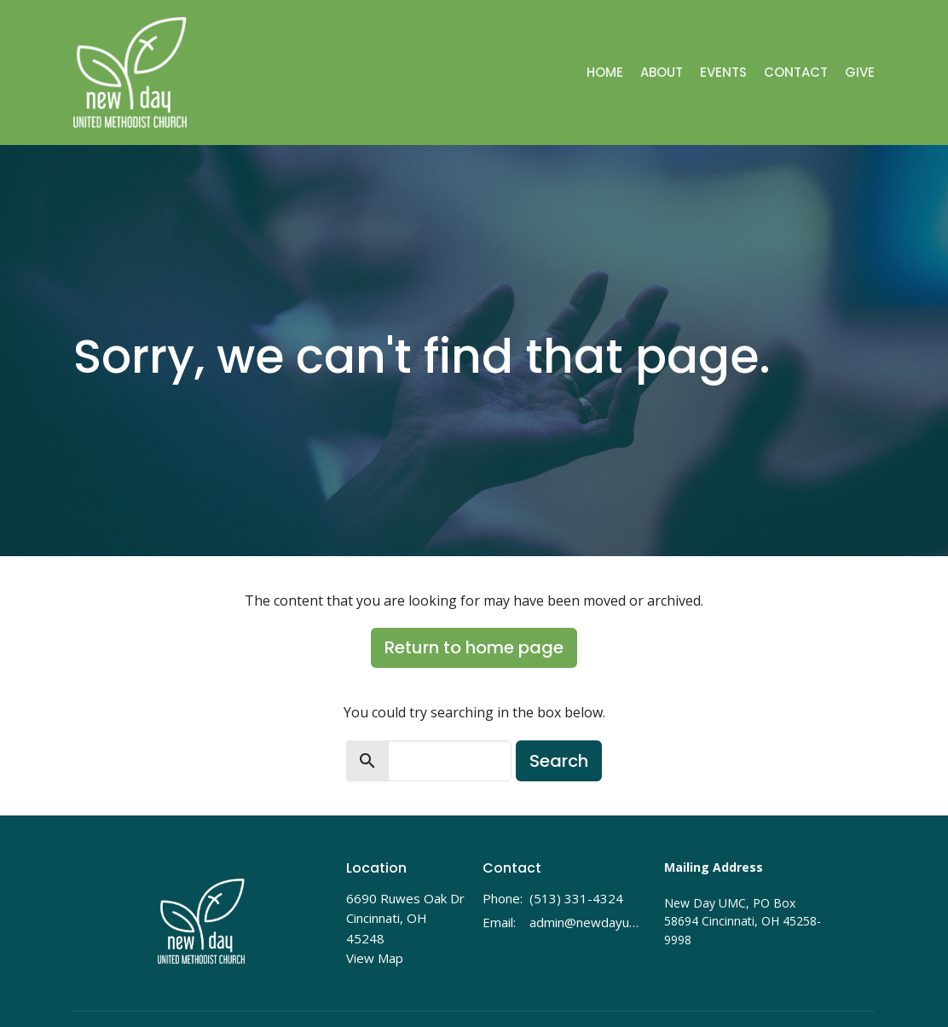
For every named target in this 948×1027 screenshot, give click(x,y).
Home (605, 72)
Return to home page (474, 647)
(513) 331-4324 (576, 898)
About (661, 72)
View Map (374, 957)
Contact (796, 72)
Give (860, 72)
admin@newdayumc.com (588, 922)
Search (558, 761)
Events (723, 72)
